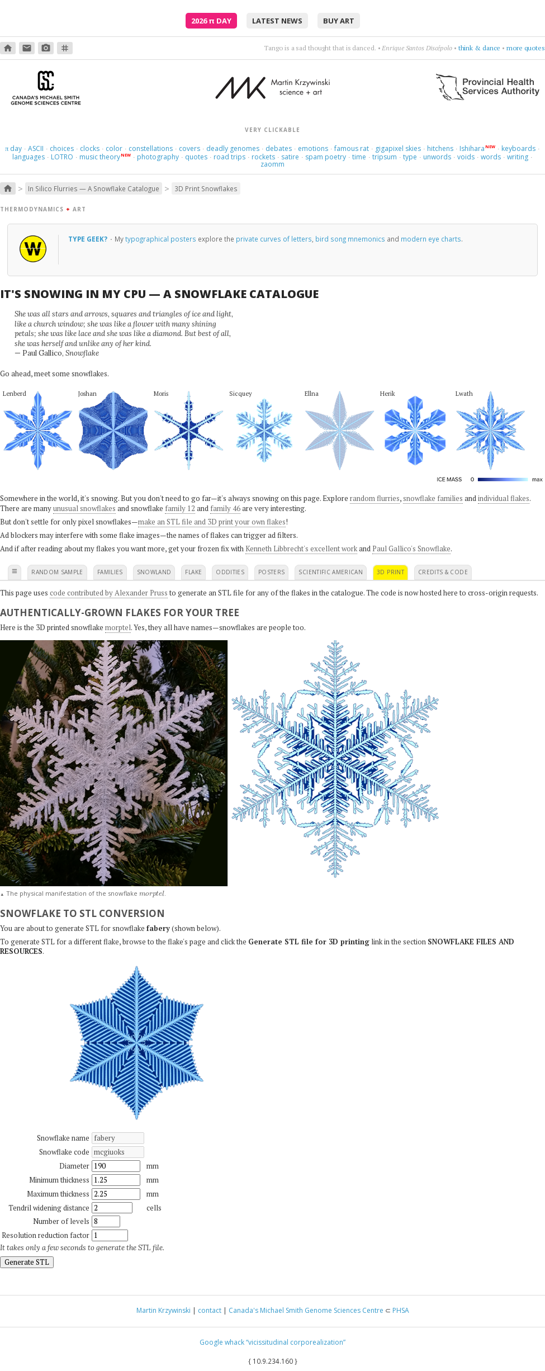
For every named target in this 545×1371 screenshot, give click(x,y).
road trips (229, 157)
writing (517, 157)
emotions (313, 148)
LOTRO (62, 157)
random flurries (375, 498)
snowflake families (433, 498)
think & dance (479, 48)
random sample (57, 572)
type (410, 157)
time (359, 157)
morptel (118, 627)
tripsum (384, 157)
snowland (154, 572)
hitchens (440, 148)
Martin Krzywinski (163, 1310)
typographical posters (160, 238)
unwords (437, 157)
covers (189, 148)
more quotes (525, 48)
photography (158, 157)
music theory (99, 157)
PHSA (400, 1310)
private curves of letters (274, 238)
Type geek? (88, 238)
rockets (263, 157)
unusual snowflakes (84, 508)
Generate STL (26, 1262)
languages (28, 157)
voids (466, 157)
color (114, 148)
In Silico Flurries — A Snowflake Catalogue (93, 188)
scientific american (330, 572)
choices (62, 148)
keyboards (518, 148)
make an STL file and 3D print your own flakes (212, 522)
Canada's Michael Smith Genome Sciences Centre (306, 1310)
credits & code (443, 572)
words (491, 157)
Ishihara (472, 148)
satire (290, 157)
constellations (151, 148)
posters (271, 572)
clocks (89, 148)
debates (279, 148)
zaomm (272, 164)
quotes (196, 157)
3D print (390, 572)
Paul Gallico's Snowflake (411, 548)
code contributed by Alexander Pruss (109, 593)
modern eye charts (431, 238)
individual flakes (503, 498)
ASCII (36, 148)
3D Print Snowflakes (206, 188)
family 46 (225, 508)
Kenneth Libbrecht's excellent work (301, 548)
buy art (338, 21)
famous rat (351, 148)
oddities (230, 572)
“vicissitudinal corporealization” (295, 1342)
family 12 (180, 508)
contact (209, 1310)
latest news (277, 21)
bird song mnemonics (350, 238)
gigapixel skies (398, 148)
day (13, 148)
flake (193, 572)
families (110, 572)
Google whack (222, 1342)
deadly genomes (232, 148)
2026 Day (211, 21)
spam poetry (325, 157)
